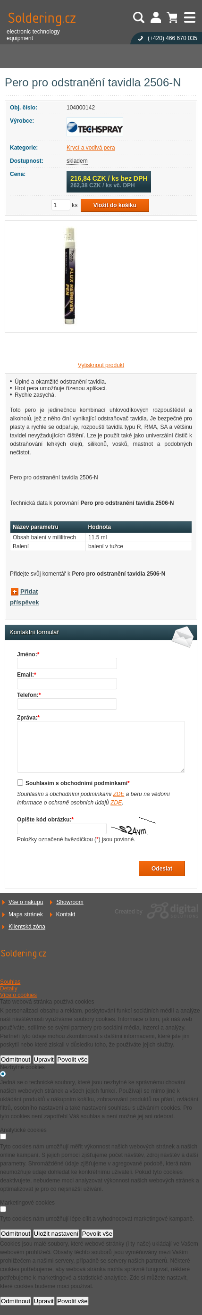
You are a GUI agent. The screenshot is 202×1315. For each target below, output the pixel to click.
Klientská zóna (26, 926)
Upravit (44, 1059)
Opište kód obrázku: (45, 819)
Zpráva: (28, 717)
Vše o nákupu (25, 902)
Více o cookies (18, 995)
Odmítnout (15, 1059)
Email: (26, 674)
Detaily (8, 988)
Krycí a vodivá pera (91, 147)
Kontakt (66, 914)
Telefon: (29, 695)
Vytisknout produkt (101, 365)
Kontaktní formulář (34, 632)
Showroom (69, 902)
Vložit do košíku (114, 205)
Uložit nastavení (56, 1233)
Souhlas (10, 982)
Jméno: (28, 654)
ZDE (118, 794)
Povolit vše (72, 1059)
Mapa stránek (25, 914)
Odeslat (162, 868)
